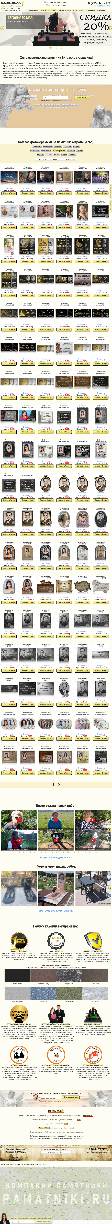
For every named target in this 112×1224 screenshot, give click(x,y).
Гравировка (46, 151)
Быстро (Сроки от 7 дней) (10, 8)
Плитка (64, 155)
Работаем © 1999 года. (16, 1152)
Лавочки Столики (52, 155)
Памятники (37, 146)
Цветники (71, 151)
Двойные (57, 146)
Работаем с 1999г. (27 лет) (10, 11)
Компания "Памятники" (16, 1149)
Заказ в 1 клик (9, 193)
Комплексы (34, 151)
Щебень (72, 155)
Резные (76, 146)
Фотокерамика (59, 151)
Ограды (40, 155)
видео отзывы (56, 857)
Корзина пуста (102, 6)
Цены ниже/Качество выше (11, 6)
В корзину (9, 188)
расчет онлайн (19, 1030)
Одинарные (47, 146)
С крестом (67, 146)
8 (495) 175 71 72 (99, 2)
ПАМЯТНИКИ (11, 2)
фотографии (56, 910)
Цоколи (80, 151)
